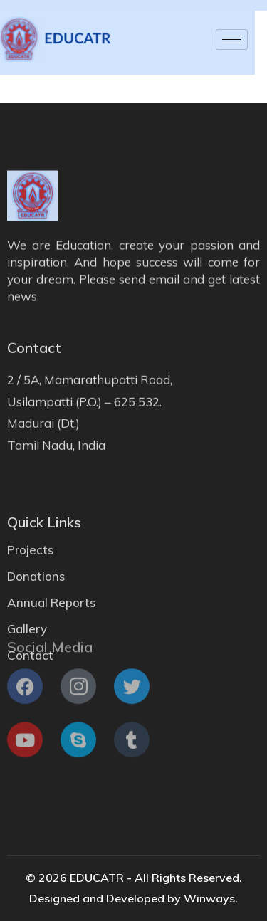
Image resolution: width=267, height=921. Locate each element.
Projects (30, 566)
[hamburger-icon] (215, 39)
